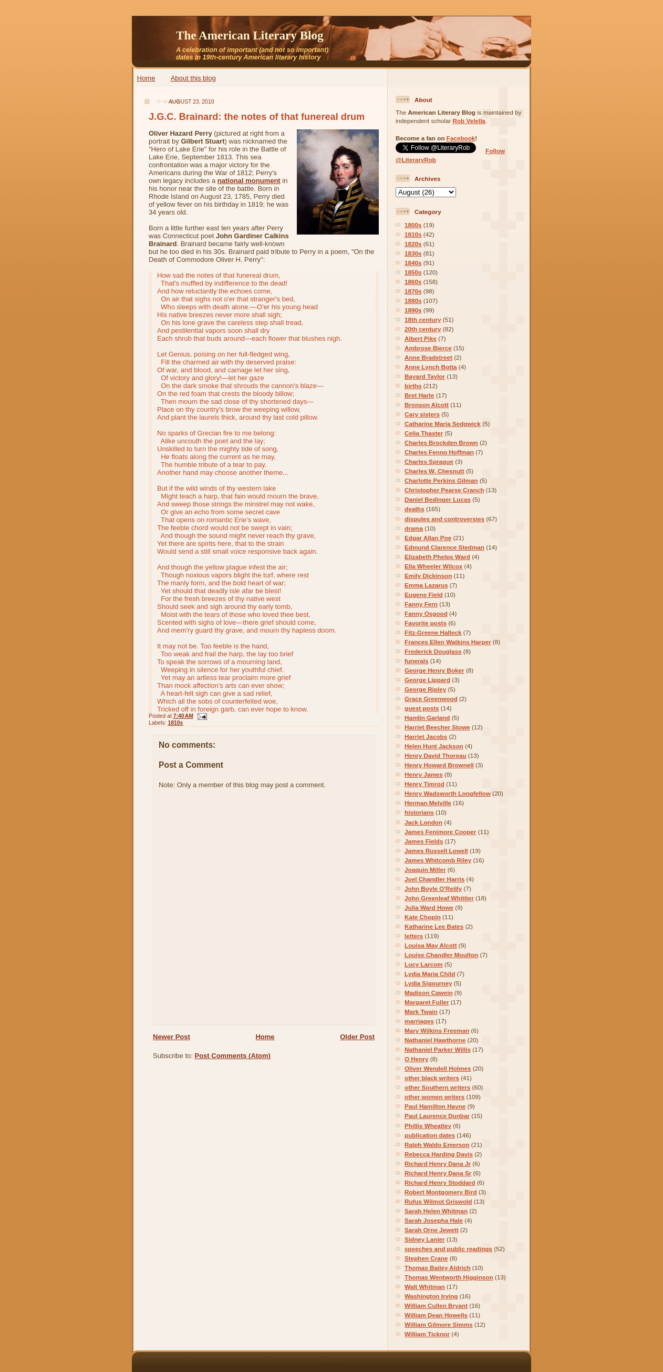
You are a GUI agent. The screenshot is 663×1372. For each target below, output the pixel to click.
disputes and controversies (444, 518)
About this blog (193, 78)
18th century (423, 319)
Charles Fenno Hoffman (439, 452)
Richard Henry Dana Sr (438, 1173)
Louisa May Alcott (431, 945)
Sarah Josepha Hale (434, 1220)
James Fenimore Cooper (440, 831)
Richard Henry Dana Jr (438, 1163)
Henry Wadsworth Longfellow (448, 793)
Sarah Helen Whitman (436, 1210)
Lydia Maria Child (430, 973)
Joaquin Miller (425, 869)
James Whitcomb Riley (438, 860)
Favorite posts (426, 622)
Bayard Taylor (425, 376)
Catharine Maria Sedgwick (443, 423)
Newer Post (171, 1037)
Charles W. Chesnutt (434, 471)
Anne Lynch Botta (431, 366)
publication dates (430, 1135)
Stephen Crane (426, 1258)
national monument (249, 181)
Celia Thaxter (424, 433)
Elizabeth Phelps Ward (437, 556)
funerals (416, 660)
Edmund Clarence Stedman (444, 547)
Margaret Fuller (427, 1002)
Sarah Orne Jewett (432, 1229)
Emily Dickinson (428, 575)
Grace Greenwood (431, 698)
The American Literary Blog (250, 35)
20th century (423, 329)
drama (414, 528)
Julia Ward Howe (429, 907)
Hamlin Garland (427, 717)
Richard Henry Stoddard (440, 1182)
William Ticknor (427, 1333)
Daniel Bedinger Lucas (438, 499)
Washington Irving (431, 1296)
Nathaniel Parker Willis (438, 1049)
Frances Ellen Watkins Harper (448, 641)
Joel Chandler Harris (434, 879)
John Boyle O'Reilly (433, 888)
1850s (413, 272)
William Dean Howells (436, 1315)
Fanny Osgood (426, 613)
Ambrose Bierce (428, 347)
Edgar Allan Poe (428, 537)
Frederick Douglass (433, 651)
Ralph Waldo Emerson (437, 1144)
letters (414, 935)
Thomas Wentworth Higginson (449, 1277)
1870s (413, 291)
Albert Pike (421, 338)
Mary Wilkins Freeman (437, 1030)
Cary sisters (422, 414)
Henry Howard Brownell (439, 764)
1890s (413, 310)
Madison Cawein (429, 992)
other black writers (432, 1077)
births (413, 385)
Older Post (357, 1037)
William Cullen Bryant (436, 1305)
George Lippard (427, 679)
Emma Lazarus (426, 585)
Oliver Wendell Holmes (438, 1068)
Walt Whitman (425, 1286)
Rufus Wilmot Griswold (438, 1201)
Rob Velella (469, 120)
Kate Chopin (423, 916)
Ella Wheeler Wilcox (433, 566)
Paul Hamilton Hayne (435, 1106)
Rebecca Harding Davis (439, 1154)
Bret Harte (419, 395)
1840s (413, 262)
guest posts (422, 708)
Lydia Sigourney (428, 983)
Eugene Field (424, 594)
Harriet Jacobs (426, 736)
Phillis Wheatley (428, 1125)
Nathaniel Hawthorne (435, 1039)
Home (146, 78)
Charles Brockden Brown (441, 442)
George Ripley (425, 689)
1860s (413, 281)
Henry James (424, 774)
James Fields (424, 841)
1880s (413, 300)
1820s (413, 243)
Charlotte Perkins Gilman (441, 480)
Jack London (423, 822)
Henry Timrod (424, 783)
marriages (419, 1021)
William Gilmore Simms (439, 1324)
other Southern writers (437, 1087)
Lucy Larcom (424, 964)
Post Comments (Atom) (233, 1056)
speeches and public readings (448, 1248)
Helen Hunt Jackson (434, 746)
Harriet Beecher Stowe (437, 727)
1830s (413, 253)
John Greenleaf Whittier (439, 898)
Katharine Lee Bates (434, 926)
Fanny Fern (421, 604)
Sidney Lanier (425, 1239)
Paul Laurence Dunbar (437, 1115)
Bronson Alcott (427, 404)
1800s (413, 224)
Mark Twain (421, 1011)
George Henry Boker (434, 670)
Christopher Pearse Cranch (444, 489)
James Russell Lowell (436, 850)
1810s (175, 723)
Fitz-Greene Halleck (433, 632)
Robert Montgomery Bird (441, 1191)
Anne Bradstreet (428, 357)
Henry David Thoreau (436, 755)
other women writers (434, 1096)
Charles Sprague (429, 461)
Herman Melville (428, 802)
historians (419, 812)
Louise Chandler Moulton (441, 954)
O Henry (416, 1058)
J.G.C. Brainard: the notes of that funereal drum (257, 116)
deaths (414, 508)
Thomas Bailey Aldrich (438, 1267)
